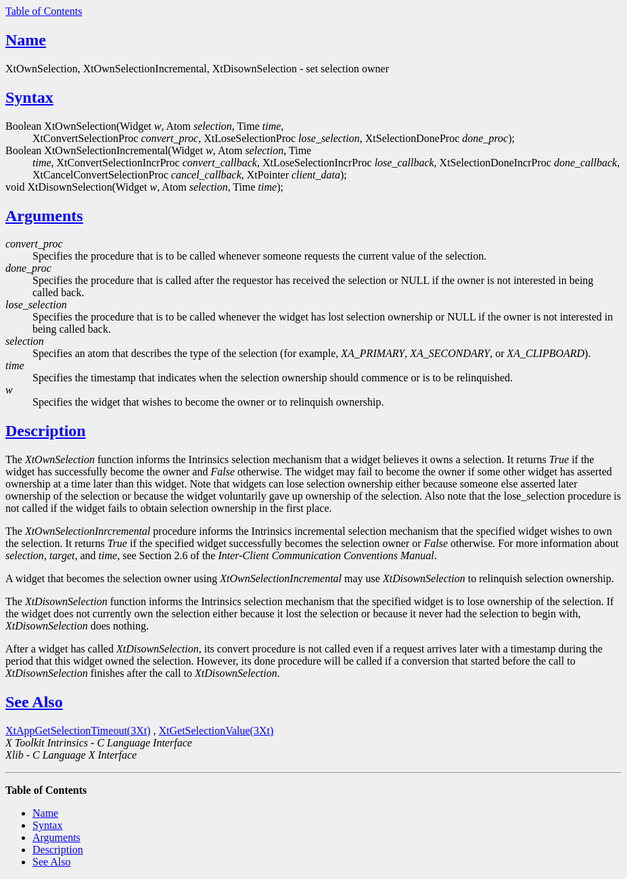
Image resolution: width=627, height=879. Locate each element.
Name (25, 40)
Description (45, 430)
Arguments (44, 215)
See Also (34, 702)
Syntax (29, 97)
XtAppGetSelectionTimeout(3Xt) (78, 730)
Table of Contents (44, 11)
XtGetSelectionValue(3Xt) (216, 730)
